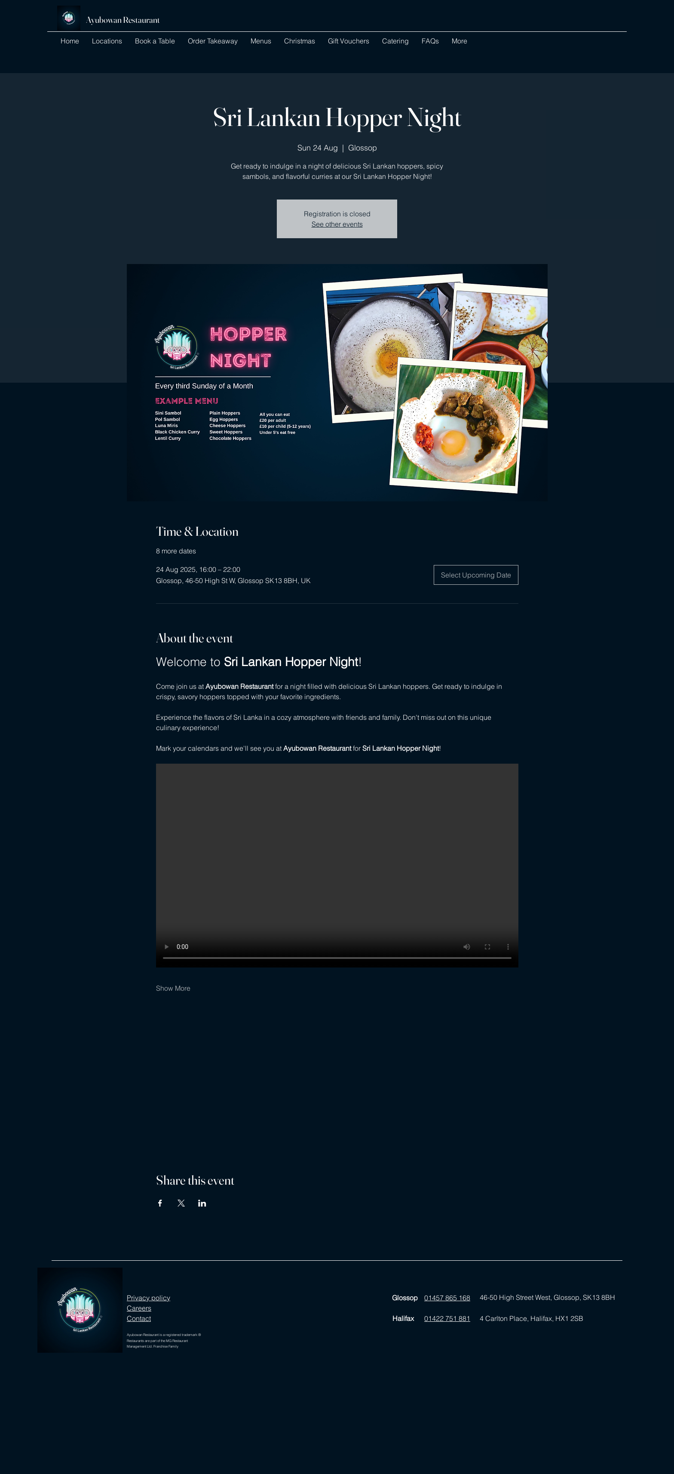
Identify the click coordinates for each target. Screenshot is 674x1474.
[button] (107, 40)
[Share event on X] (181, 1203)
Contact (139, 1318)
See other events (337, 224)
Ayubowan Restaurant (123, 19)
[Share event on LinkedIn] (202, 1203)
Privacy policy (148, 1297)
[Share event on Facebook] (160, 1203)
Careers (139, 1308)
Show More (173, 988)
